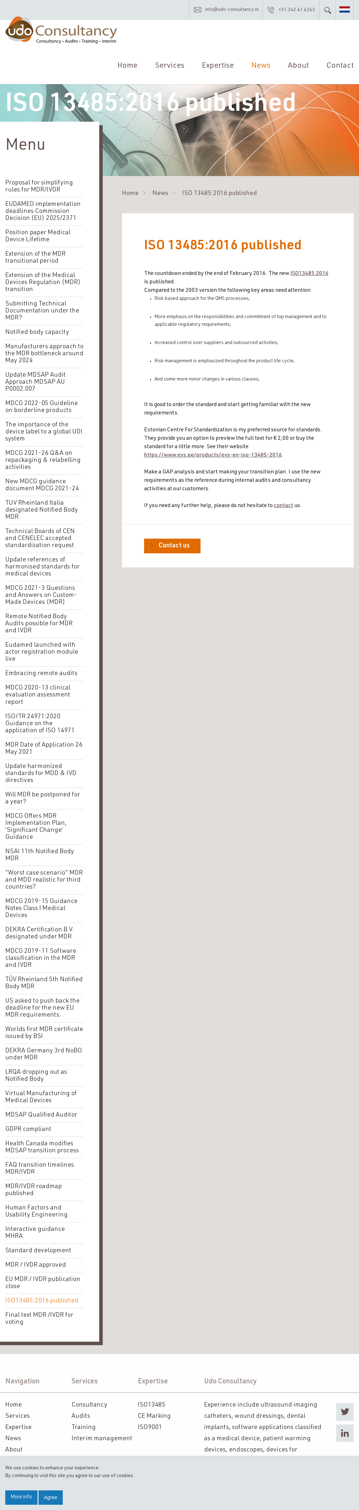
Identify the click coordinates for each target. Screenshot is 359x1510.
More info (21, 1497)
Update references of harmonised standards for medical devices (42, 567)
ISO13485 (151, 1405)
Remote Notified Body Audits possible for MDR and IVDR (39, 624)
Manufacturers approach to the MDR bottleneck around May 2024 (44, 354)
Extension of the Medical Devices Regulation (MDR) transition (43, 282)
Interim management (102, 1438)
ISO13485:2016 (309, 273)
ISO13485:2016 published (42, 1300)
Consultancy (89, 1405)
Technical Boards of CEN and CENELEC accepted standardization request (40, 538)
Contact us (174, 545)
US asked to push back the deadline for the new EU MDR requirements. (42, 1008)
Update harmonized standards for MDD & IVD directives (40, 773)
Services (169, 66)
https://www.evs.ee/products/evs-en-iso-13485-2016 (213, 455)
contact (283, 505)
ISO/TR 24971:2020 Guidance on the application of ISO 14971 (40, 723)
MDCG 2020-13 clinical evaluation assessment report (37, 695)
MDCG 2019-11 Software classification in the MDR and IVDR (40, 958)
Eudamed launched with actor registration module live (41, 652)
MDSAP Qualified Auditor (41, 1115)
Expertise (218, 66)
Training (84, 1427)
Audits (81, 1416)
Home (127, 66)
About (298, 66)
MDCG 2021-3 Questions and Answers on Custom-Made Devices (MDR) (41, 595)
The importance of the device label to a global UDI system (43, 432)
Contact (340, 66)
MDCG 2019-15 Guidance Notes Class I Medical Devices (41, 908)
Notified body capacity (37, 332)
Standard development (38, 1250)
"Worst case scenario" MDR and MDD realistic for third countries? (44, 880)
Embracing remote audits (41, 673)
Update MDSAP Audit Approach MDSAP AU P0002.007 (35, 382)
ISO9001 (150, 1427)
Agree (50, 1497)
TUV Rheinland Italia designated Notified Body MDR (41, 510)
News (260, 66)
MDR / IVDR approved (35, 1265)
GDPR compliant (28, 1129)
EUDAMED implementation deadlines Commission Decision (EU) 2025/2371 (43, 211)
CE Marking (154, 1416)
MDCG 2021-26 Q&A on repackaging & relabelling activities (43, 460)
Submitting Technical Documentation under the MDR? (42, 311)
